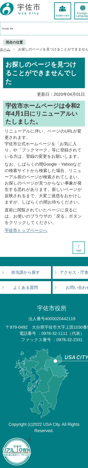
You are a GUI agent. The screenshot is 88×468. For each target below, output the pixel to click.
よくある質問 (25, 287)
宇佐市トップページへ (26, 230)
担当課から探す (25, 272)
